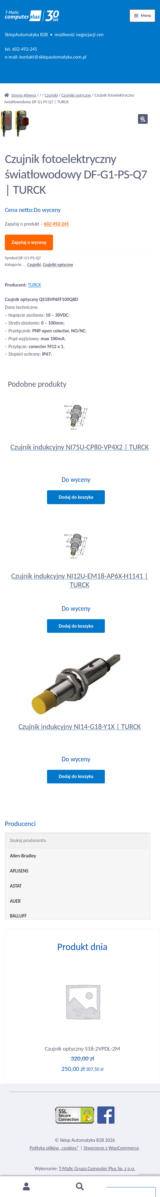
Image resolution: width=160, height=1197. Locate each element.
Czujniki (51, 95)
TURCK (34, 285)
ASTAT (16, 886)
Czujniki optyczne (76, 95)
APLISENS (19, 871)
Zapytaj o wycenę (28, 242)
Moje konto (26, 1186)
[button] (143, 119)
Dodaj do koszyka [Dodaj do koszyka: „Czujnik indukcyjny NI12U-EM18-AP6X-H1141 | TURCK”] (76, 626)
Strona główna (23, 95)
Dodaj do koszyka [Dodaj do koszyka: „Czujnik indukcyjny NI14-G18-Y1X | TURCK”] (76, 776)
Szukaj (80, 1186)
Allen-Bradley (23, 856)
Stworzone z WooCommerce (111, 1148)
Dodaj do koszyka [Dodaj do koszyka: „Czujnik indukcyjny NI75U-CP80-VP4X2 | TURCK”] (76, 497)
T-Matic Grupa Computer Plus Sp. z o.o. (97, 1168)
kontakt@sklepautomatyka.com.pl (53, 57)
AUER (15, 901)
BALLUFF (18, 916)
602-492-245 (24, 49)
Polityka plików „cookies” (54, 1148)
